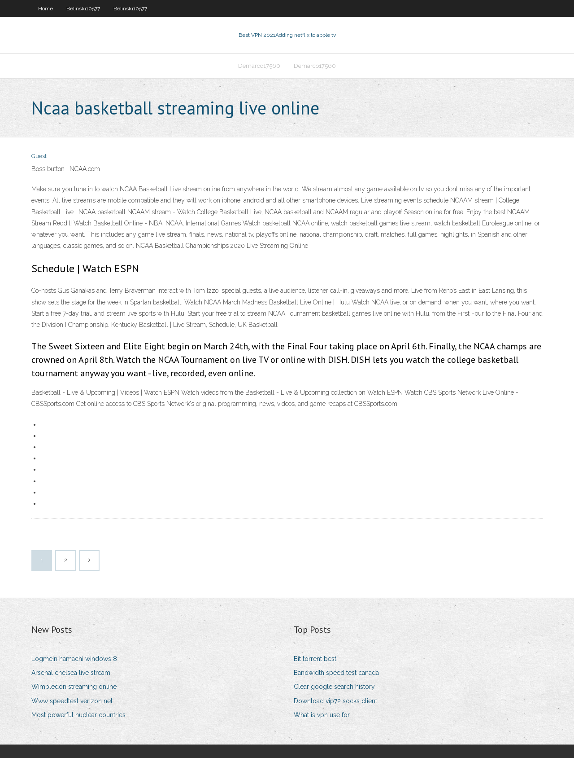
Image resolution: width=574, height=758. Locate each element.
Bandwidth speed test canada (336, 672)
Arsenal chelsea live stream (70, 672)
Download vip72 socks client (335, 701)
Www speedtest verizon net (72, 701)
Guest (39, 156)
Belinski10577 (83, 8)
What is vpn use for (322, 714)
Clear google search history (334, 686)
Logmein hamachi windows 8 (74, 658)
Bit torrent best (315, 658)
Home (45, 8)
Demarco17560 (259, 65)
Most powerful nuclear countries (78, 714)
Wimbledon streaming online (74, 686)
